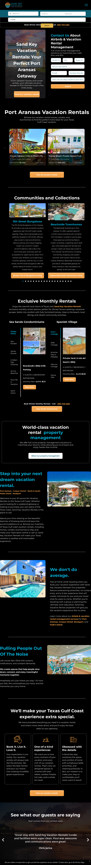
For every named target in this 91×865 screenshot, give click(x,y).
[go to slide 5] (33, 281)
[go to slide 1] (22, 281)
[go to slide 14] (57, 281)
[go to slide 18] (68, 281)
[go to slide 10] (46, 281)
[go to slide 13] (54, 281)
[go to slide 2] (25, 281)
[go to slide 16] (62, 281)
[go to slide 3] (28, 281)
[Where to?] (23, 14)
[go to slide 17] (65, 281)
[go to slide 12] (52, 281)
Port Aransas (6, 491)
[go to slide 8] (41, 281)
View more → (40, 163)
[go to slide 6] (36, 281)
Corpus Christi (19, 491)
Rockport (17, 494)
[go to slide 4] (30, 281)
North (30, 491)
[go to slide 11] (49, 281)
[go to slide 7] (38, 281)
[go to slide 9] (44, 281)
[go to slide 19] (70, 281)
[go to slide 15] (60, 281)
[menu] (86, 5)
